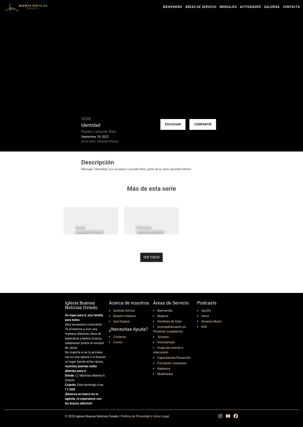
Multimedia (165, 374)
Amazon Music (211, 321)
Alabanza (163, 368)
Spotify (206, 310)
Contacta (291, 7)
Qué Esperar (121, 321)
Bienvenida (164, 310)
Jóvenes (163, 337)
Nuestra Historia (124, 316)
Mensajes (228, 7)
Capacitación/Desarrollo (174, 358)
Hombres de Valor (169, 321)
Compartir (202, 124)
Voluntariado (166, 342)
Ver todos (151, 257)
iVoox (205, 316)
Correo (118, 342)
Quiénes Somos (124, 310)
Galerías (272, 7)
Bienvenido (172, 7)
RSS (204, 327)
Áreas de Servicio (200, 7)
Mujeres (162, 316)
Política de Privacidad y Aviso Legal (145, 416)
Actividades (250, 7)
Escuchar (173, 124)
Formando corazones (171, 363)
